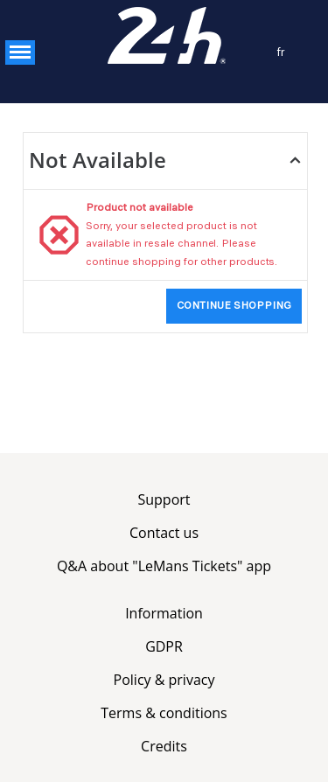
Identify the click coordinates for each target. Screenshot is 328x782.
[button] (20, 52)
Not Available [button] (97, 159)
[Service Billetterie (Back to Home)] (164, 35)
